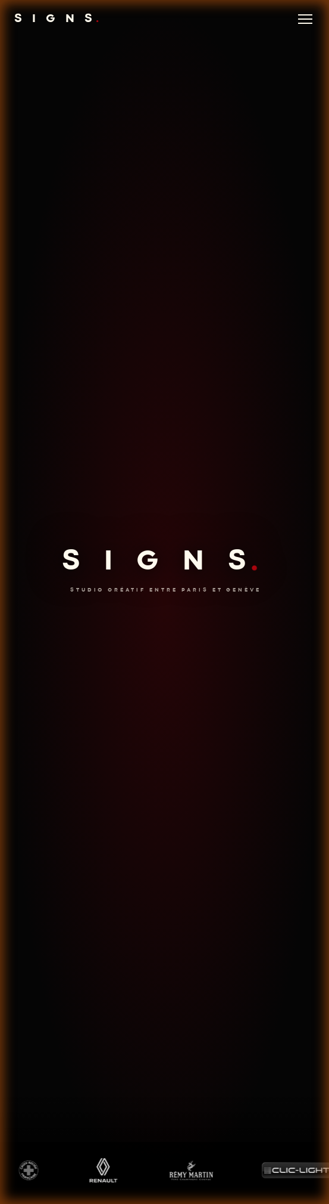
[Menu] (305, 19)
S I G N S (58, 19)
